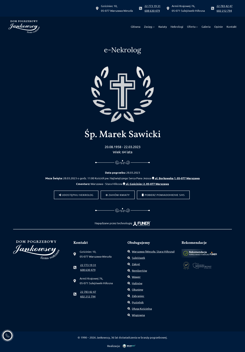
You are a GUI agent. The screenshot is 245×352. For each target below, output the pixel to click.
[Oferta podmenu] (197, 27)
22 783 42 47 (224, 6)
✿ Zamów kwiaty (118, 194)
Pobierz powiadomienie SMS (163, 194)
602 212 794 (224, 10)
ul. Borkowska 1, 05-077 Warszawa (176, 178)
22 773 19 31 (152, 6)
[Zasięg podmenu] (154, 27)
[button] (9, 332)
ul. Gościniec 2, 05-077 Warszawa (146, 184)
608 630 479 (152, 10)
